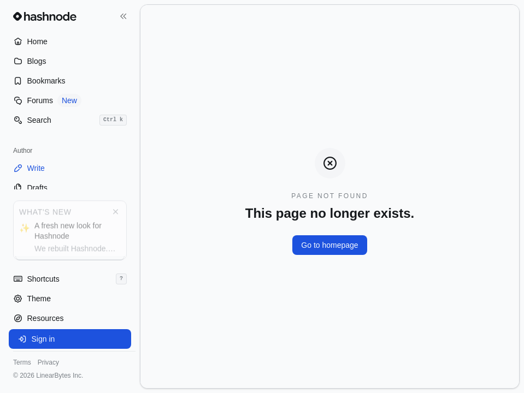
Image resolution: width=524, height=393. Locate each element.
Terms (22, 362)
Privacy (48, 362)
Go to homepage (329, 245)
